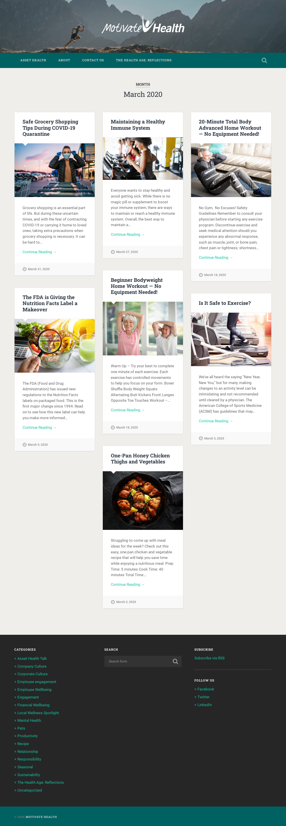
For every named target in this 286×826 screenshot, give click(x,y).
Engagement (28, 697)
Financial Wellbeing (33, 705)
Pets (21, 728)
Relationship (27, 750)
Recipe (23, 743)
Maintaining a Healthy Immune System (138, 125)
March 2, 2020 (126, 603)
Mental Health (29, 720)
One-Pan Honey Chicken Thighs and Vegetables (140, 458)
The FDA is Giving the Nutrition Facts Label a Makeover (50, 303)
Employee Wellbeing (34, 689)
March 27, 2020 (127, 253)
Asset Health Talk (32, 659)
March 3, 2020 (214, 439)
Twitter (204, 697)
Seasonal (25, 766)
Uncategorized (29, 789)
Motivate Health (41, 815)
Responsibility (29, 758)
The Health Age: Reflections (144, 61)
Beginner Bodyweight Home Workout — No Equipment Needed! (137, 286)
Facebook (206, 689)
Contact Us (93, 61)
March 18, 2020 (215, 276)
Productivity (27, 735)
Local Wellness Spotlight (38, 712)
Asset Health (33, 61)
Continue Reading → (40, 252)
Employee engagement (36, 682)
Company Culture (31, 666)
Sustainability (28, 773)
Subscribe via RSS (209, 658)
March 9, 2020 (38, 445)
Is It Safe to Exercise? (224, 303)
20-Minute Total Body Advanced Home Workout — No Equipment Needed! (230, 128)
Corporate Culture (32, 674)
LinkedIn (205, 705)
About (64, 61)
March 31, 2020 (39, 270)
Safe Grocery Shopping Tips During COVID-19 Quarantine (50, 128)
